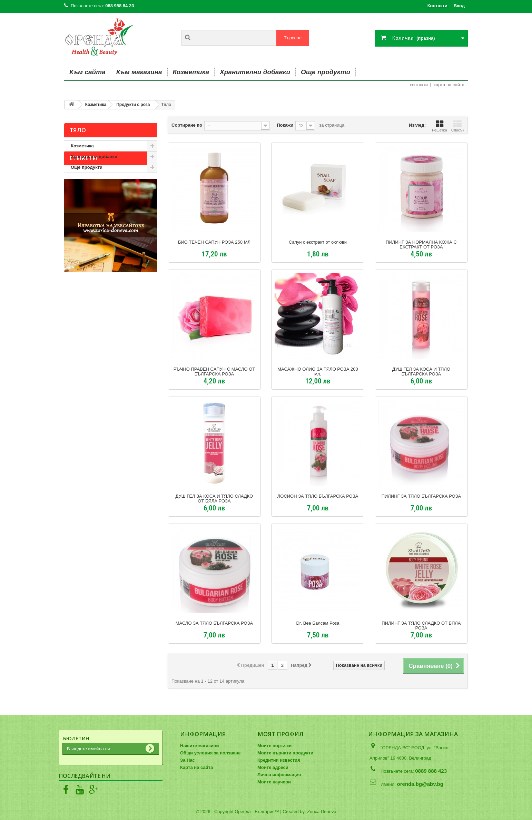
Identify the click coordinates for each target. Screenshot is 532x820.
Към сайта (87, 72)
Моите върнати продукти (285, 752)
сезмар (119, 205)
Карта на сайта (196, 767)
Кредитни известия (278, 760)
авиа (73, 205)
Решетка (439, 126)
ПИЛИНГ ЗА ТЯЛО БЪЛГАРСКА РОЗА (421, 496)
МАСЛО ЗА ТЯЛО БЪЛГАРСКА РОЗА (214, 623)
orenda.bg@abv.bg (420, 784)
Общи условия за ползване (210, 752)
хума (140, 205)
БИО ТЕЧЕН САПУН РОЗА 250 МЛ (214, 242)
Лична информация (279, 774)
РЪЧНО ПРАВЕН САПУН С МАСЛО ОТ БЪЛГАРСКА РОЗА (214, 372)
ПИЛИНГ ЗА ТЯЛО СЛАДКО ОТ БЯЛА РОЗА (421, 626)
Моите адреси (272, 767)
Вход (459, 5)
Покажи (285, 125)
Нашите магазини (199, 745)
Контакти (437, 5)
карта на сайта (449, 84)
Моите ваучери (274, 781)
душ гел (95, 205)
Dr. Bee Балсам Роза (317, 623)
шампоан (137, 225)
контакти (419, 84)
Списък (457, 126)
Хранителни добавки (255, 72)
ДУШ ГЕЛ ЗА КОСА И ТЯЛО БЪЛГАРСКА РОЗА (421, 372)
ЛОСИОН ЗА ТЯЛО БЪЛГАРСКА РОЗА (317, 496)
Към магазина (139, 72)
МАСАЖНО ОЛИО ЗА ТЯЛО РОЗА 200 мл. (317, 372)
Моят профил (280, 734)
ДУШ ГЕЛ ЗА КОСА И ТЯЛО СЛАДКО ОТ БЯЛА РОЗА (214, 499)
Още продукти (325, 72)
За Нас (187, 760)
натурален (110, 215)
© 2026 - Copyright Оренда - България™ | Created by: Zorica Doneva (266, 811)
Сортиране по (186, 125)
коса (73, 225)
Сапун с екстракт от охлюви (318, 242)
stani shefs (79, 215)
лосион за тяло (102, 225)
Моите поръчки (274, 745)
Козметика (191, 72)
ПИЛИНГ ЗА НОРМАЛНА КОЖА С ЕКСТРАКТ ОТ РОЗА (421, 245)
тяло (135, 215)
